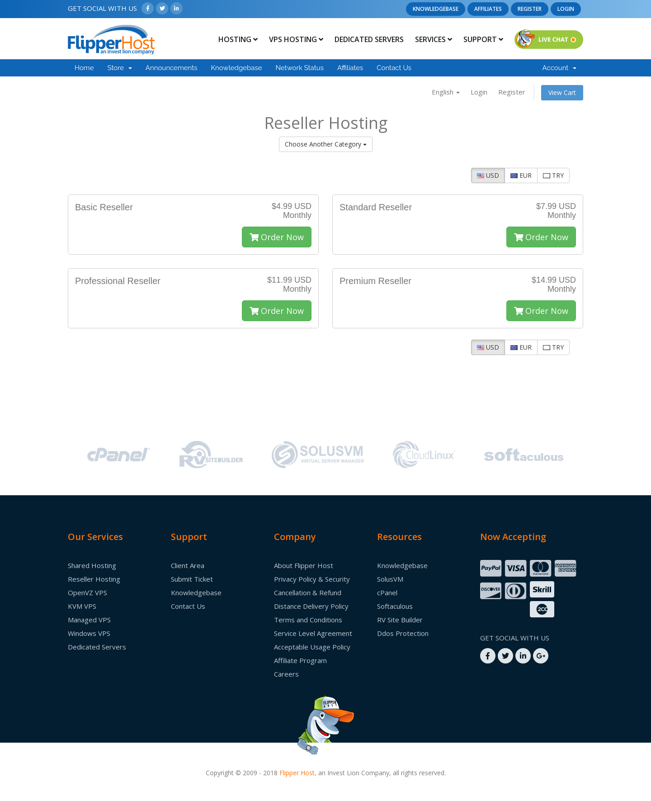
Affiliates (488, 9)
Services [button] (433, 39)
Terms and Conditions (308, 619)
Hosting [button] (238, 39)
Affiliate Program (300, 660)
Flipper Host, (297, 772)
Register (530, 9)
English (446, 91)
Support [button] (483, 39)
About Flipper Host (303, 565)
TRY (553, 175)
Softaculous (395, 606)
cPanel (387, 592)
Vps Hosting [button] (296, 39)
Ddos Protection (403, 633)
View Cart (562, 92)
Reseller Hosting (94, 578)
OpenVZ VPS (87, 592)
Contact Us (394, 68)
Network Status (299, 68)
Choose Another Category (326, 144)
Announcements (172, 68)
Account (559, 68)
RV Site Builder (400, 619)
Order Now (277, 237)
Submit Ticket (192, 578)
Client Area (187, 565)
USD (488, 175)
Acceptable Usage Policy (312, 646)
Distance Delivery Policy (311, 606)
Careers (286, 673)
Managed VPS (89, 619)
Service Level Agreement (313, 633)
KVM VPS (82, 606)
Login (565, 9)
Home (84, 68)
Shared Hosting (92, 565)
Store (119, 68)
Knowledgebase (435, 9)
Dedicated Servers (369, 39)
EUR (521, 175)
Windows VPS (89, 633)
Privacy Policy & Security (312, 578)
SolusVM (390, 578)
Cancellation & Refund (307, 592)
